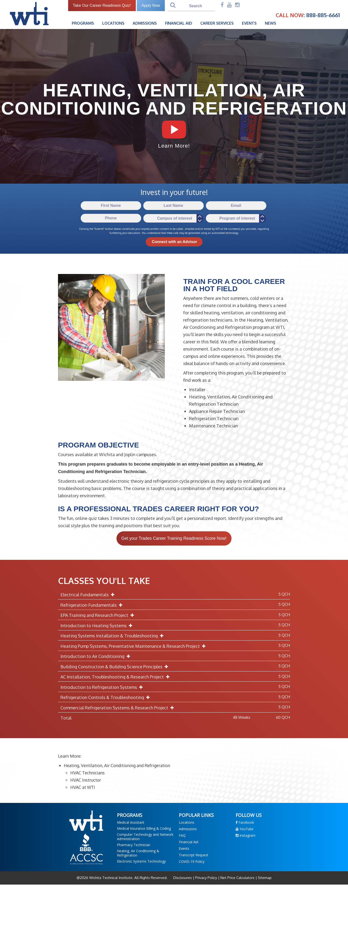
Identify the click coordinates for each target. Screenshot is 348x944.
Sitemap (264, 878)
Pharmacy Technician (133, 845)
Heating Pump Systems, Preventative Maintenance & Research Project (134, 646)
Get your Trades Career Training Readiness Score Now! (174, 538)
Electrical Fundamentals (88, 595)
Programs (85, 23)
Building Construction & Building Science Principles (115, 667)
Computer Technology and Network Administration (145, 836)
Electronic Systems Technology (141, 861)
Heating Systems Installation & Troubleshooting (113, 636)
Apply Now (153, 5)
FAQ (182, 835)
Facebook (245, 822)
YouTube (245, 829)
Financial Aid (181, 23)
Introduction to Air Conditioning (96, 657)
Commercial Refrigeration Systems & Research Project (118, 708)
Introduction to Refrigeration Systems (102, 687)
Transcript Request (193, 855)
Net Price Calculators (237, 878)
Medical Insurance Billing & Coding (144, 828)
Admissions (147, 23)
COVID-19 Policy (191, 861)
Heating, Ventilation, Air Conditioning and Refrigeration (119, 766)
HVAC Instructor (86, 780)
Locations (116, 23)
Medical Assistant (130, 822)
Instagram (245, 835)
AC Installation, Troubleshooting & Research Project (116, 677)
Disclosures (183, 878)
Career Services (219, 23)
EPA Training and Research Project (98, 615)
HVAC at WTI (83, 787)
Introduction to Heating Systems (97, 626)
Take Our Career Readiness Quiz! (105, 5)
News (273, 23)
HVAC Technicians (88, 773)
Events (252, 23)
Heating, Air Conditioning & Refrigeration (138, 853)
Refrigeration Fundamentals (92, 605)
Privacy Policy (206, 878)
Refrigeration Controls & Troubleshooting (106, 698)
